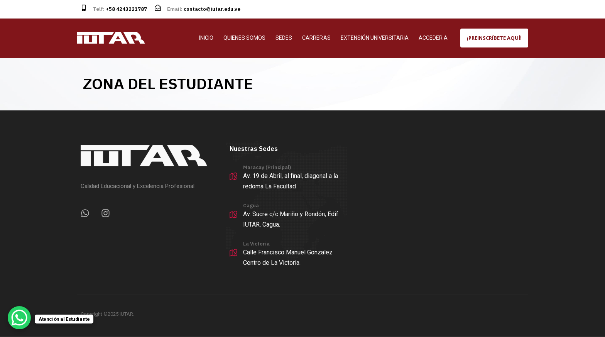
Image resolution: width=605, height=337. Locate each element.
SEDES (283, 38)
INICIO (206, 38)
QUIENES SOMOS (244, 38)
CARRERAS (316, 38)
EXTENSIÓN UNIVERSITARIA (375, 38)
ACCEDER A (433, 38)
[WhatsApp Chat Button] (19, 317)
